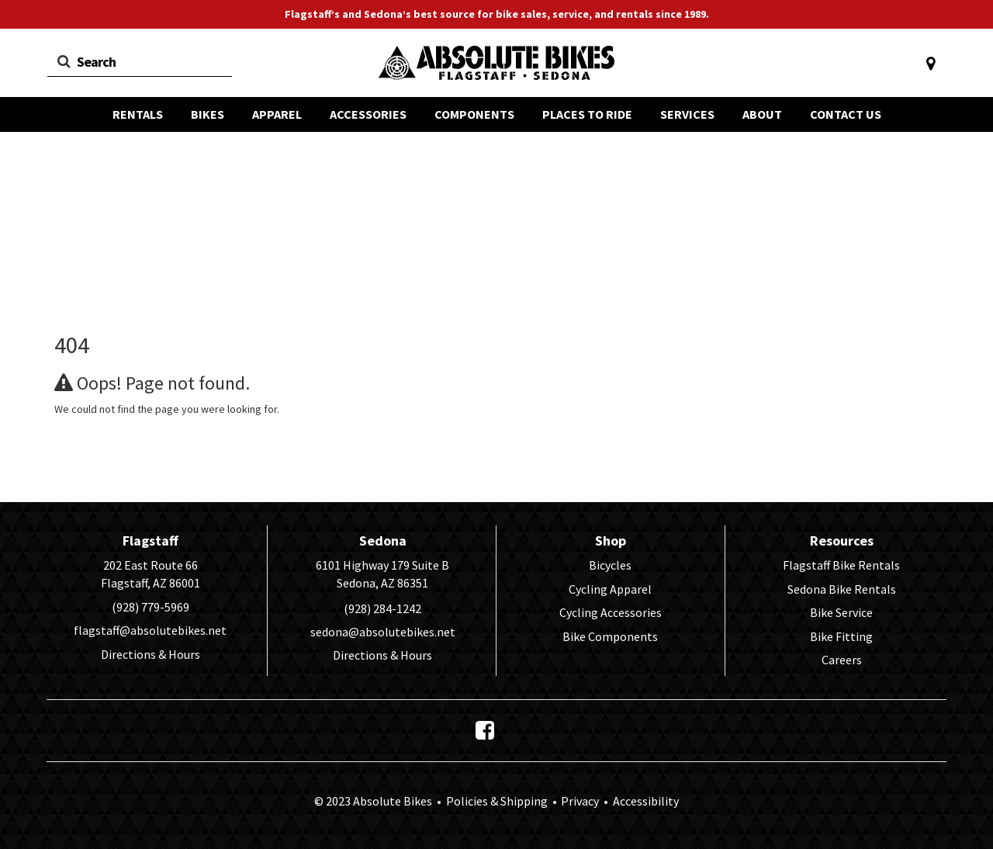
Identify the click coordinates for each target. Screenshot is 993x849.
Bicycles (610, 565)
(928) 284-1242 (382, 608)
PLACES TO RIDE (587, 114)
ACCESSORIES (368, 114)
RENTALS (137, 114)
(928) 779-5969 (150, 607)
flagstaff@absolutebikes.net (150, 630)
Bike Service (841, 612)
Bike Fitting (841, 636)
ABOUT (762, 114)
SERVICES (687, 114)
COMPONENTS (474, 114)
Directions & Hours (150, 654)
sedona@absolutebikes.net (382, 631)
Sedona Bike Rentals (841, 589)
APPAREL (277, 114)
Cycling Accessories (610, 612)
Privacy (580, 801)
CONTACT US (845, 114)
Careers (842, 659)
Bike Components (610, 636)
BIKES (207, 114)
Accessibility (645, 801)
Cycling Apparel (610, 589)
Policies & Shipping (497, 801)
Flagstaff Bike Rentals (841, 565)
